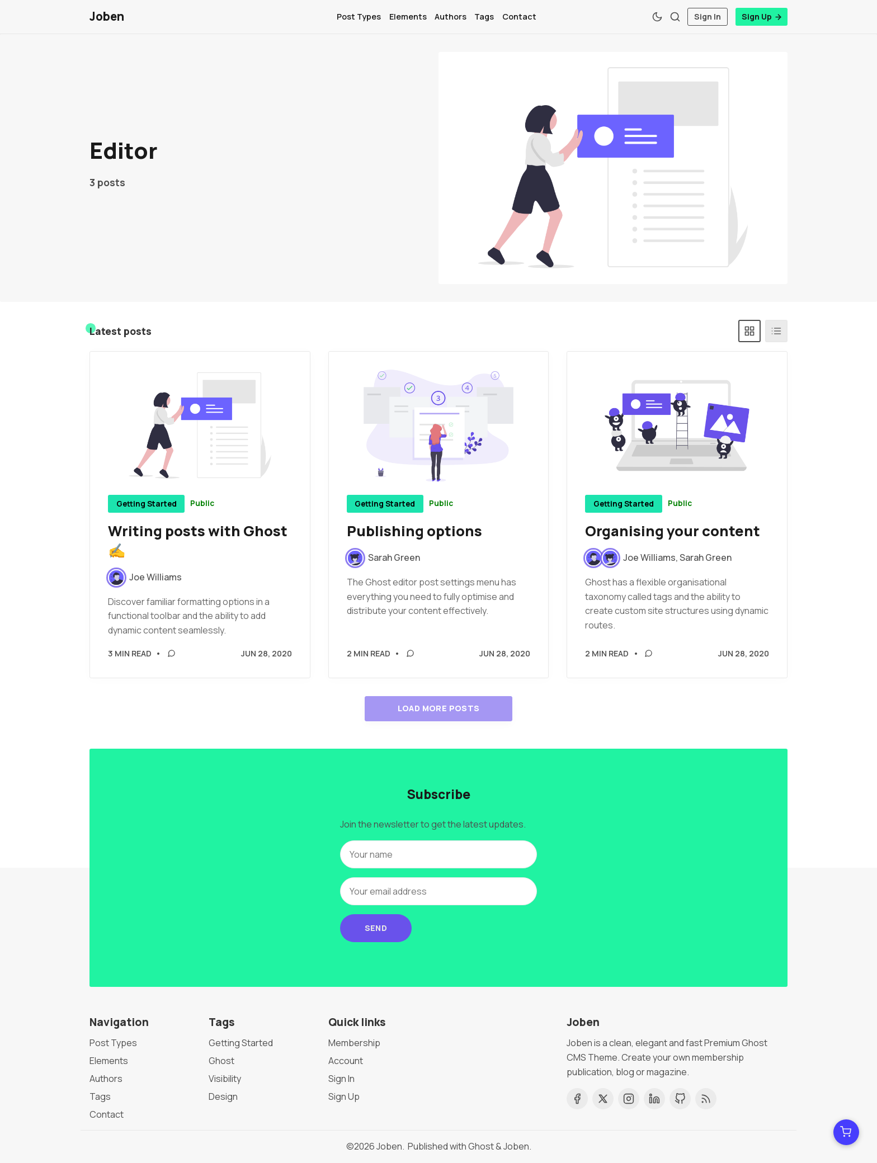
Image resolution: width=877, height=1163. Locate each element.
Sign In (707, 16)
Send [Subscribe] (376, 928)
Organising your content (672, 531)
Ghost (221, 1061)
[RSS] (705, 1098)
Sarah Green (706, 558)
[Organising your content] (677, 426)
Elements (408, 16)
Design (223, 1096)
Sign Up (762, 16)
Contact (519, 16)
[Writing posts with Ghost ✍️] (200, 426)
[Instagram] (628, 1098)
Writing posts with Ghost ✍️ (197, 541)
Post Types (359, 16)
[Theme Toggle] (657, 16)
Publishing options (414, 531)
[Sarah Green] (383, 558)
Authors (450, 16)
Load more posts (439, 708)
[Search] (675, 16)
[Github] (680, 1098)
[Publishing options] (439, 426)
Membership (354, 1043)
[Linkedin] (654, 1098)
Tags (484, 16)
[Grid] (749, 331)
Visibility (225, 1078)
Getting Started (146, 504)
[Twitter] (603, 1098)
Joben (389, 1146)
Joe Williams (649, 558)
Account (345, 1061)
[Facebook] (577, 1098)
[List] (776, 331)
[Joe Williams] (145, 578)
